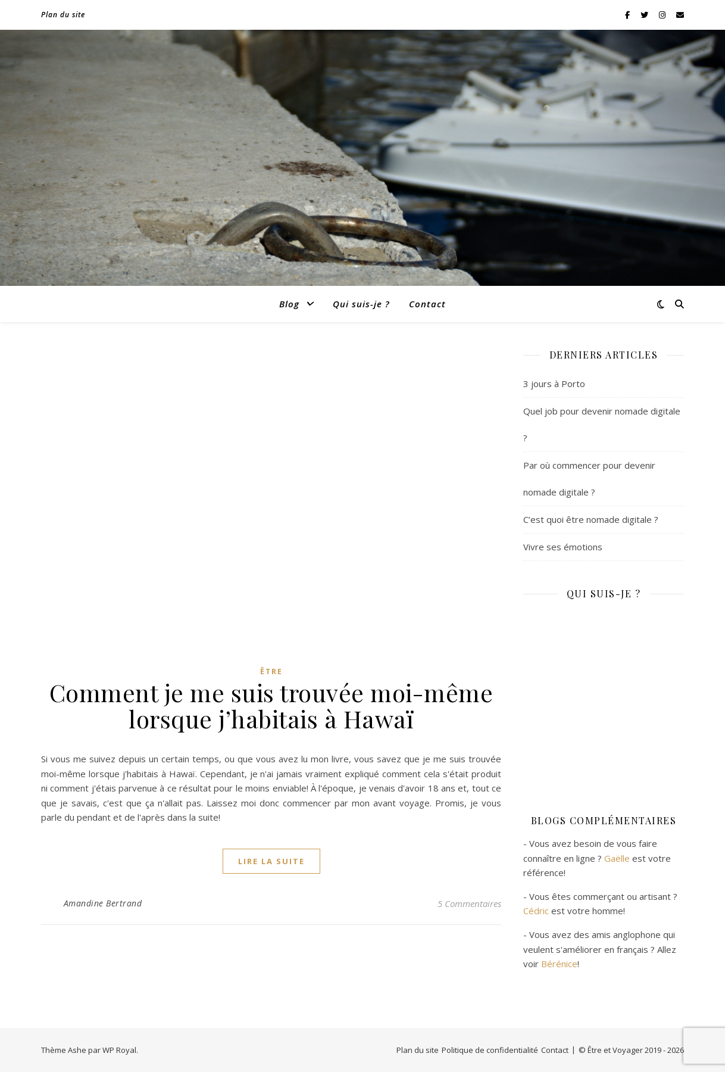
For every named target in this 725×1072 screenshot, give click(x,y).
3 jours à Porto (554, 383)
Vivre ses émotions (562, 547)
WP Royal (119, 1050)
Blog (289, 304)
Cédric (536, 911)
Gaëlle (617, 858)
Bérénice (559, 964)
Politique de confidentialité (490, 1050)
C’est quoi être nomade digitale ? (590, 519)
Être (271, 671)
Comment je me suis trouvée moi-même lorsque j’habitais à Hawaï (271, 705)
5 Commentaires (469, 903)
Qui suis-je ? (361, 304)
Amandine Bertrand (103, 903)
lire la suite (271, 861)
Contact (427, 304)
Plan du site (63, 15)
